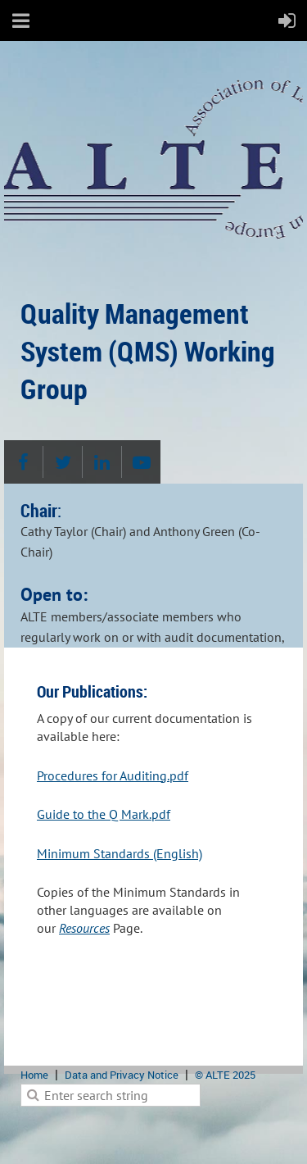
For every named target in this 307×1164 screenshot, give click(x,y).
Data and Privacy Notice (121, 1074)
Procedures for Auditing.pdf (112, 775)
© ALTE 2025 (225, 1074)
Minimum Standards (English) (119, 853)
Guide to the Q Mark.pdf (103, 814)
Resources (84, 928)
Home (34, 1074)
